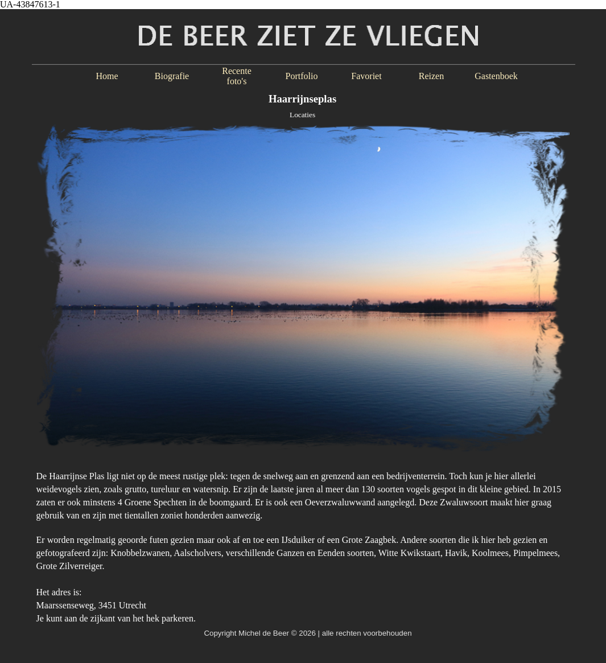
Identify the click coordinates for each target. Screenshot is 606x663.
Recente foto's (237, 76)
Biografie (172, 76)
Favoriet (366, 76)
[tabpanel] (303, 541)
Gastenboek (496, 76)
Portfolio (302, 76)
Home (107, 76)
